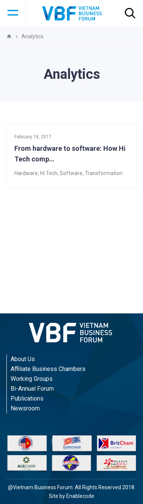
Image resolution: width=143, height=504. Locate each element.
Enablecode (80, 496)
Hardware (26, 173)
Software (71, 173)
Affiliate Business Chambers (48, 369)
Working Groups (32, 378)
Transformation (104, 173)
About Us (23, 359)
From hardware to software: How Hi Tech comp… (70, 153)
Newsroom (25, 408)
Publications (27, 398)
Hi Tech (49, 173)
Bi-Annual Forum (32, 388)
